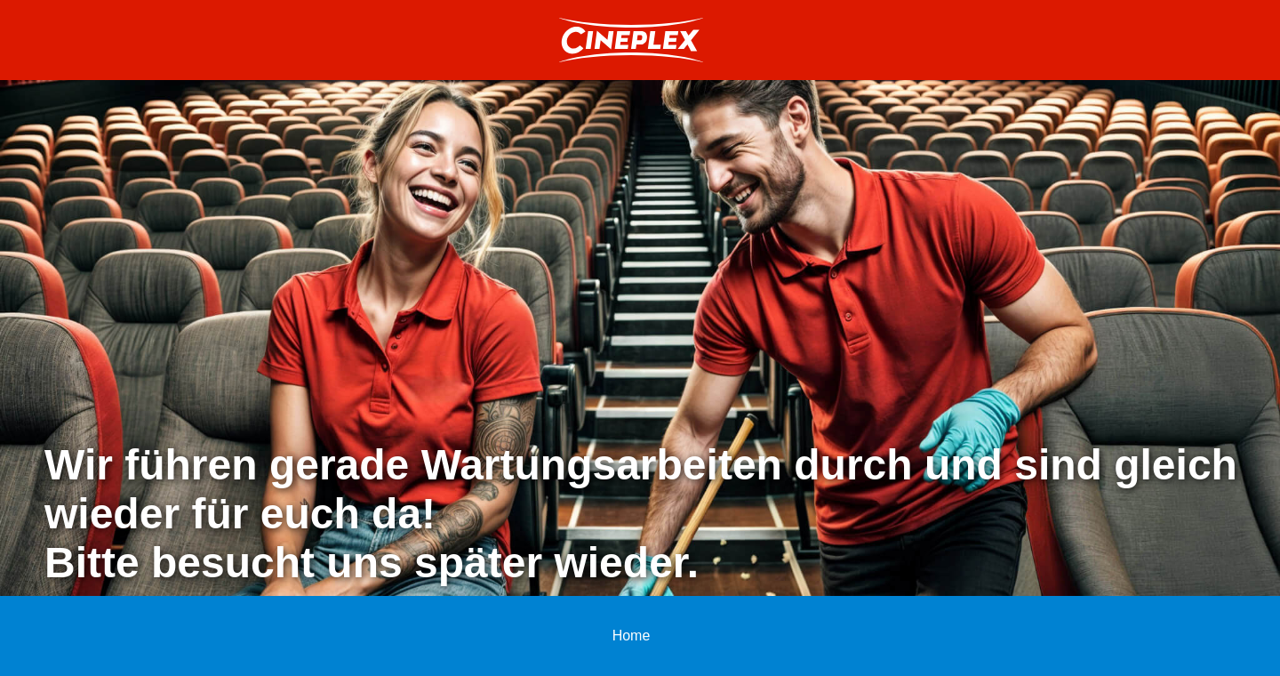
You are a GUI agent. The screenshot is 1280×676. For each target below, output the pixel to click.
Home (631, 635)
